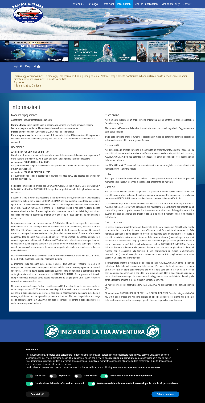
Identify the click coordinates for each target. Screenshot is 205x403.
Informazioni (124, 4)
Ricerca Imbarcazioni (146, 4)
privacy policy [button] (141, 355)
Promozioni (107, 4)
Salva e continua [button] (165, 394)
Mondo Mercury (171, 4)
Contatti (187, 4)
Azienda (78, 4)
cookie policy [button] (164, 358)
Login (17, 66)
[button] (177, 349)
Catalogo (93, 4)
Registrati (33, 66)
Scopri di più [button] (37, 394)
